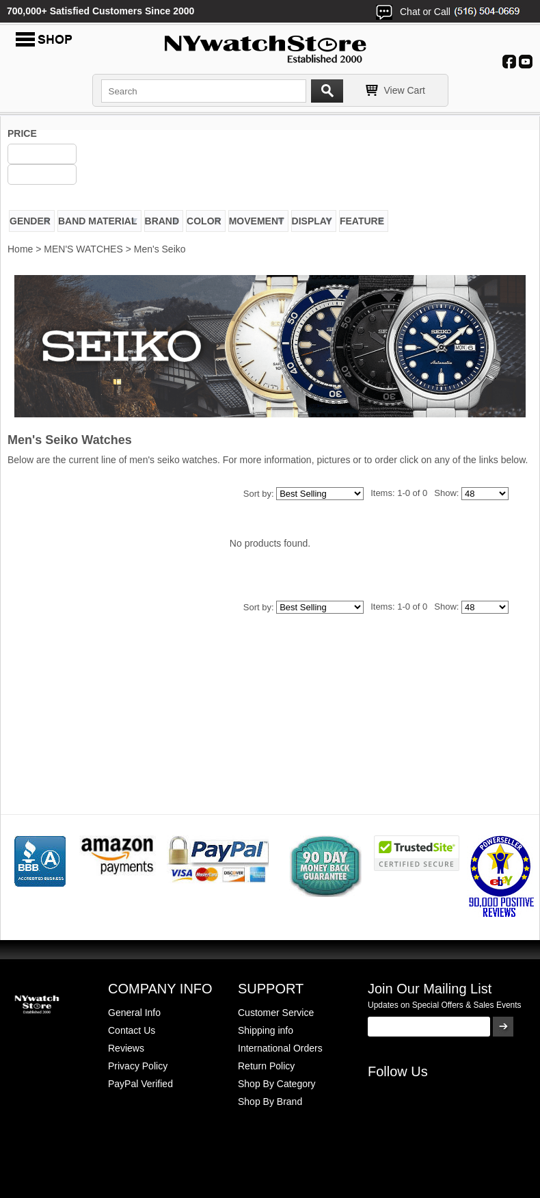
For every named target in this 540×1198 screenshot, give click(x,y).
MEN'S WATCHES (83, 249)
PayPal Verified (140, 1083)
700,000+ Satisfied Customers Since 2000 (100, 10)
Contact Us (131, 1030)
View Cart (404, 90)
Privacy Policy (137, 1065)
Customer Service (276, 1012)
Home (20, 249)
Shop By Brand (270, 1101)
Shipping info (265, 1030)
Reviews (126, 1048)
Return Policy (266, 1065)
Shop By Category (277, 1083)
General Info (134, 1012)
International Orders (280, 1048)
